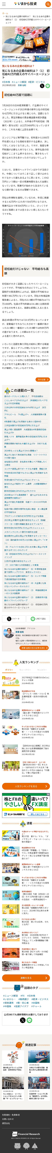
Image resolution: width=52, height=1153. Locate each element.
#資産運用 (8, 1002)
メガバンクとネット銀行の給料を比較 (20, 531)
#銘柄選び (23, 999)
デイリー (9, 669)
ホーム (5, 13)
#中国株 (7, 1006)
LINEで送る (38, 619)
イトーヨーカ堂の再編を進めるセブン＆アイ (23, 524)
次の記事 (43, 379)
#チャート (36, 1006)
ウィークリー (25, 669)
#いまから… (9, 999)
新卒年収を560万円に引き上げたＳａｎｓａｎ (24, 527)
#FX (22, 995)
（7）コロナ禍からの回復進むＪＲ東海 (21, 565)
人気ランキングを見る (31, 786)
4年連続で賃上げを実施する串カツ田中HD (22, 421)
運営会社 (6, 1123)
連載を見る (34, 978)
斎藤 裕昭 (22, 85)
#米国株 (35, 1002)
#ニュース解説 (19, 82)
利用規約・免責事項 (11, 1114)
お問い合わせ (8, 1119)
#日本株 (6, 82)
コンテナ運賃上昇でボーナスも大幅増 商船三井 (25, 468)
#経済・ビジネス (36, 82)
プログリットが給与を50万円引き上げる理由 (23, 516)
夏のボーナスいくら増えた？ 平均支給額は (23, 396)
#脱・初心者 (22, 1002)
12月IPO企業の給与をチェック (17, 561)
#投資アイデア (21, 1006)
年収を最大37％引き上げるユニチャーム (22, 479)
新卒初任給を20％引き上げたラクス (20, 491)
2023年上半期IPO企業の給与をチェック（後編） (25, 520)
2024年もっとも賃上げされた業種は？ (21, 450)
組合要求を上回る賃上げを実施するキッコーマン (25, 535)
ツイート (13, 619)
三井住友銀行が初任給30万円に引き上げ (22, 425)
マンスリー (42, 669)
